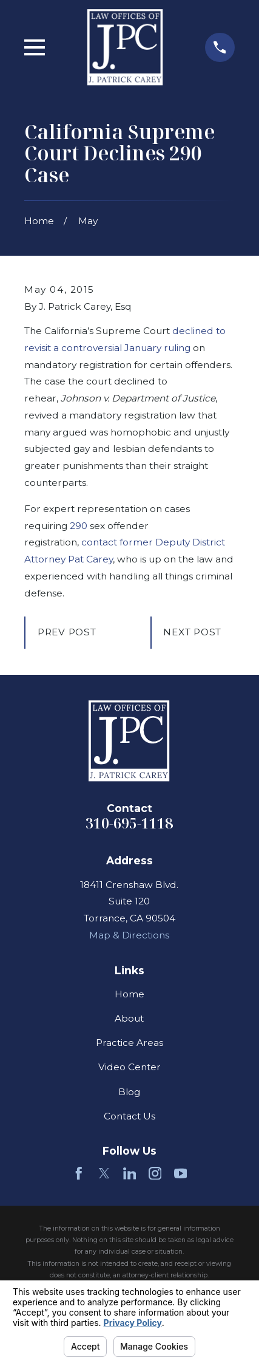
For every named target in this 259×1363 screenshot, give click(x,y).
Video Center (129, 1067)
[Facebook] (79, 1173)
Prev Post (67, 632)
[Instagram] (155, 1173)
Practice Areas (129, 1042)
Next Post (192, 632)
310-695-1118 (129, 823)
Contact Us (129, 1116)
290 (78, 525)
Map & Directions (129, 935)
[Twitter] (104, 1173)
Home (129, 994)
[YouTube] (180, 1173)
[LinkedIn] (129, 1173)
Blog (129, 1092)
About (129, 1018)
